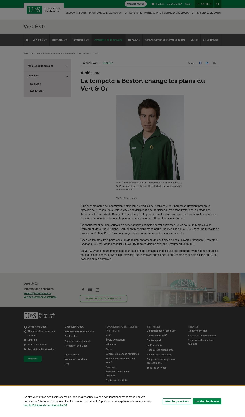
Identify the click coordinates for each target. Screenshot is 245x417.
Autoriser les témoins (207, 401)
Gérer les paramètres (177, 401)
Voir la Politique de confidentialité (44, 405)
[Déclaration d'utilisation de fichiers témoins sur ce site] (122, 401)
